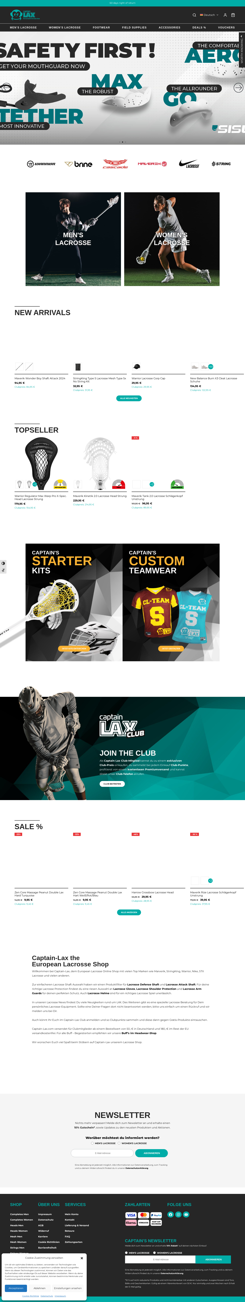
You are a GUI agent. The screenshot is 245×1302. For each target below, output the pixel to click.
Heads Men (16, 1225)
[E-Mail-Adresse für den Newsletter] (102, 1153)
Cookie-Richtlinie (30, 1296)
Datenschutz (47, 1296)
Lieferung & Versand (77, 1225)
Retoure (69, 1230)
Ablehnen (39, 1288)
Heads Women (19, 1230)
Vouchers (226, 27)
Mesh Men (16, 1236)
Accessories (169, 27)
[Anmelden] (225, 15)
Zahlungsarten (73, 1242)
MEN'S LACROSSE (105, 1143)
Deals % (199, 27)
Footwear (101, 27)
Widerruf (43, 1230)
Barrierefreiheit (47, 1247)
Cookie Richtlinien (49, 1242)
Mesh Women (18, 1242)
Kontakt (69, 1219)
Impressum (60, 1296)
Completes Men (19, 1214)
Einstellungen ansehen (68, 1288)
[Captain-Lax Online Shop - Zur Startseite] (25, 14)
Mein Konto (71, 1214)
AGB (41, 1225)
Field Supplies (134, 27)
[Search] (194, 15)
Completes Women (21, 1219)
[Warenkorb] (233, 15)
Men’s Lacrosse (23, 27)
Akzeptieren (16, 1288)
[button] (81, 1257)
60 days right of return (122, 2)
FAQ (67, 1236)
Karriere (43, 1236)
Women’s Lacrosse (65, 27)
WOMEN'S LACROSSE (134, 1143)
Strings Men (17, 1247)
